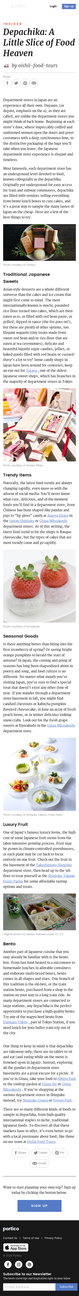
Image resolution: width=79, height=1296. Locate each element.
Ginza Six (49, 1084)
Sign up (69, 6)
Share (22, 1152)
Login (53, 6)
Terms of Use (30, 1238)
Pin (62, 1152)
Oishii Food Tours (41, 1142)
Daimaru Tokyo (15, 1022)
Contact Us (10, 1238)
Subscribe (66, 1287)
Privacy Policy (52, 1238)
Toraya (31, 371)
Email (42, 1163)
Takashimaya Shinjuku (54, 865)
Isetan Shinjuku (21, 521)
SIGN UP (39, 1206)
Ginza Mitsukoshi (53, 521)
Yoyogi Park (62, 1100)
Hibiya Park (67, 1079)
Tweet (43, 1152)
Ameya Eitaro (57, 516)
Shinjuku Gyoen (36, 1100)
